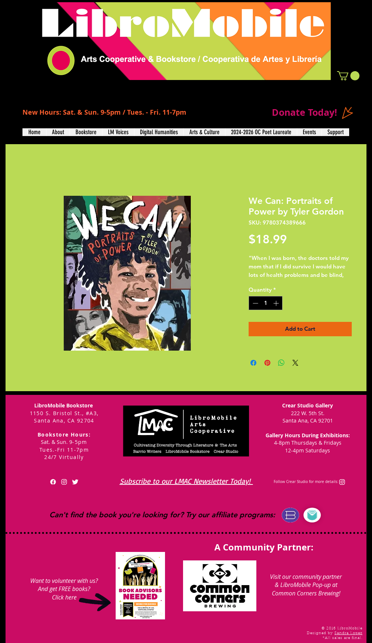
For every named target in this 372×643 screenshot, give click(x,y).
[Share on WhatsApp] (281, 362)
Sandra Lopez (348, 633)
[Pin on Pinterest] (267, 362)
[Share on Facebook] (253, 362)
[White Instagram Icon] (64, 482)
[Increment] (277, 303)
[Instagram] (342, 482)
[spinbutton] (266, 303)
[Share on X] (295, 362)
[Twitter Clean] (75, 482)
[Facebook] (53, 482)
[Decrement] (255, 303)
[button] (348, 75)
